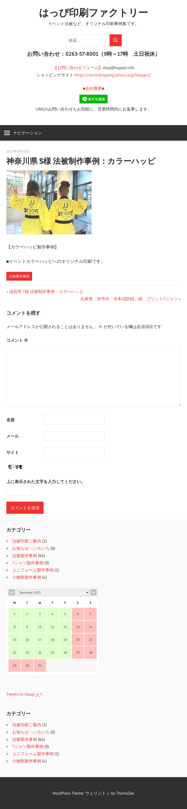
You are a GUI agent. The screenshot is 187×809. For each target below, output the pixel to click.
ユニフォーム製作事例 (33, 569)
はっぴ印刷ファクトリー (93, 12)
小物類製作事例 (26, 577)
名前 (10, 419)
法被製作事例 (19, 276)
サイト (12, 452)
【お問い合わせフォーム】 (78, 67)
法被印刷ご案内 (26, 540)
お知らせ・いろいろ (30, 548)
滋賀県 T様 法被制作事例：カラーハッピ (48, 291)
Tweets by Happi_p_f (24, 694)
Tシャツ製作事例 (27, 562)
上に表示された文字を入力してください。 (45, 481)
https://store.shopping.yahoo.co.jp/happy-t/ (113, 74)
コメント (17, 340)
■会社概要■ (93, 88)
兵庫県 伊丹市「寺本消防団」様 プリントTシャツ (129, 298)
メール (12, 436)
